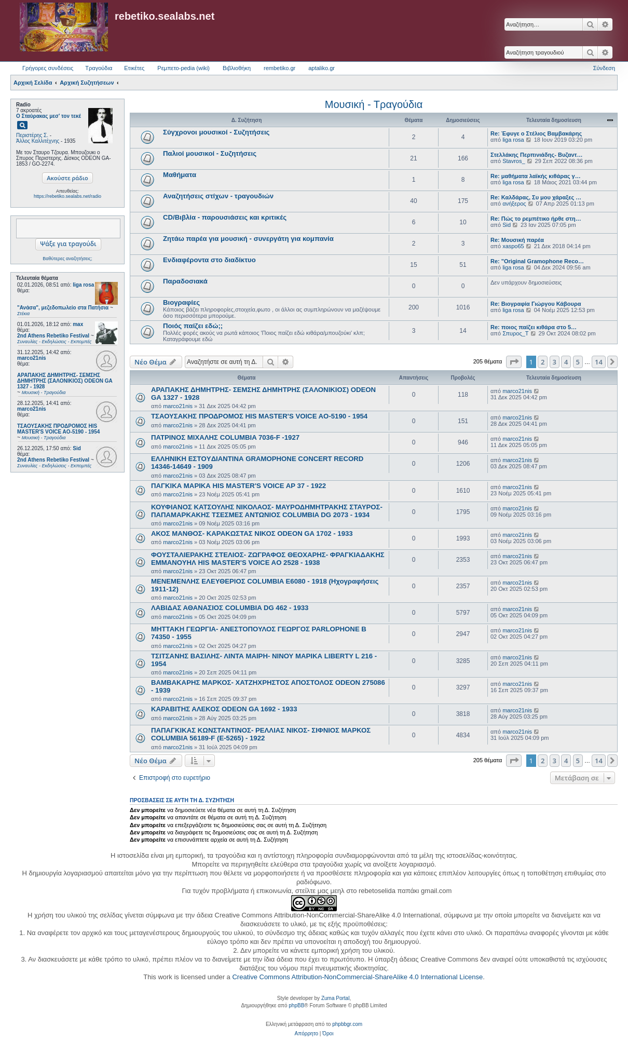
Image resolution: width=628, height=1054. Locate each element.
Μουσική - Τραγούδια (373, 104)
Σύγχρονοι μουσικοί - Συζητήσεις (216, 132)
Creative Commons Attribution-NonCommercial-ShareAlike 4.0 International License (357, 977)
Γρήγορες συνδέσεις (47, 68)
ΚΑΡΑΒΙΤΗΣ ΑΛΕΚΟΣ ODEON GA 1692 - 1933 (224, 709)
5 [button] (578, 362)
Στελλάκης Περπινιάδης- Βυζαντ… (536, 155)
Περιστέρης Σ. (32, 135)
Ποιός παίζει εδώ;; (193, 326)
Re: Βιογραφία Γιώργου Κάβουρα (535, 304)
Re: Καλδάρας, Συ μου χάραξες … (535, 197)
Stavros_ (513, 161)
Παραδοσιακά (185, 281)
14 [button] (599, 362)
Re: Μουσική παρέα (517, 240)
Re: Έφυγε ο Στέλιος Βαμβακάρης (536, 133)
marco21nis (31, 358)
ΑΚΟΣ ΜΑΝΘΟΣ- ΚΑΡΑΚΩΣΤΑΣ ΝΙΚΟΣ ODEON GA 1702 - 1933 (252, 533)
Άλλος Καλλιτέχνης (37, 141)
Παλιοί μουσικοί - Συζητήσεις (209, 153)
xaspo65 (513, 246)
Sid (77, 448)
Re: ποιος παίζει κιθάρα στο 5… (533, 327)
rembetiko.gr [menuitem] (279, 68)
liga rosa (83, 285)
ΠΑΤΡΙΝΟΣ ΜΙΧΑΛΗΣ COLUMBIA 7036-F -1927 (225, 437)
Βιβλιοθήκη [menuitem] (237, 68)
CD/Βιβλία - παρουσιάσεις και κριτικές (224, 217)
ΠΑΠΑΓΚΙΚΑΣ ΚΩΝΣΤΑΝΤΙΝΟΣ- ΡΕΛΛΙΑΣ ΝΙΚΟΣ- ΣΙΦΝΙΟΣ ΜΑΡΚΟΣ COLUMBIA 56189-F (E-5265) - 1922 (261, 734)
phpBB (296, 1005)
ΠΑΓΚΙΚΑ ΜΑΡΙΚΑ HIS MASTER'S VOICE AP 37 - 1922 (238, 486)
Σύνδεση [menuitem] (604, 68)
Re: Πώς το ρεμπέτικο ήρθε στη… (535, 218)
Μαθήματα (179, 175)
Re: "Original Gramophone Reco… (537, 261)
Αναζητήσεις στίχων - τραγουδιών (218, 196)
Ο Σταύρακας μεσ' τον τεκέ (48, 116)
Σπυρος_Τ (515, 333)
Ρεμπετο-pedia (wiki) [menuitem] (183, 68)
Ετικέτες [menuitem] (134, 68)
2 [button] (542, 362)
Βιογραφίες (181, 302)
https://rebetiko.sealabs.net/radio (67, 196)
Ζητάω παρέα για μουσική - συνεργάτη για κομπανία (248, 238)
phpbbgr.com (347, 1024)
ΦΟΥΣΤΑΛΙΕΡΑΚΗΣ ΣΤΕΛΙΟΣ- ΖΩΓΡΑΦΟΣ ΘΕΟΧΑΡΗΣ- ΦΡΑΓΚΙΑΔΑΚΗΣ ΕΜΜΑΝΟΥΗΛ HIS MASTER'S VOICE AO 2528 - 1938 (268, 558)
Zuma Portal (335, 998)
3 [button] (554, 362)
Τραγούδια (98, 68)
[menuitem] (306, 1033)
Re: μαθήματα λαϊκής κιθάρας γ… (535, 176)
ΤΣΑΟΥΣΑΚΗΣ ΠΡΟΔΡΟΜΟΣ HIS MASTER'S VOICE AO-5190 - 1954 (259, 416)
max (78, 324)
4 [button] (566, 362)
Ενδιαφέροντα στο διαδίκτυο (209, 260)
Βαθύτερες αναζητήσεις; (67, 258)
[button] (514, 362)
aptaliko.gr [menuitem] (321, 68)
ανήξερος (514, 203)
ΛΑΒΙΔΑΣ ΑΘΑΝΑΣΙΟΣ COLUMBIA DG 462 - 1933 (229, 608)
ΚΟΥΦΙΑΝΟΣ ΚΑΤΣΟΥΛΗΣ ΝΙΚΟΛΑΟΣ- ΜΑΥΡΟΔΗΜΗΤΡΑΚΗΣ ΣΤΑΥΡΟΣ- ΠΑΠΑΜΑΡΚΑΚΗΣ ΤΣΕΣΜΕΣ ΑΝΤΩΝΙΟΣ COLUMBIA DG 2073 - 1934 (267, 511)
